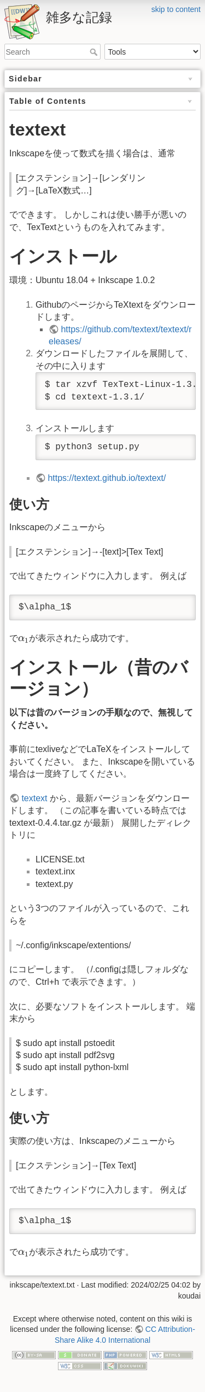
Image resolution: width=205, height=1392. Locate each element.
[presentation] (23, 639)
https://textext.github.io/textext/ (107, 478)
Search (95, 52)
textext (34, 798)
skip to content (176, 9)
